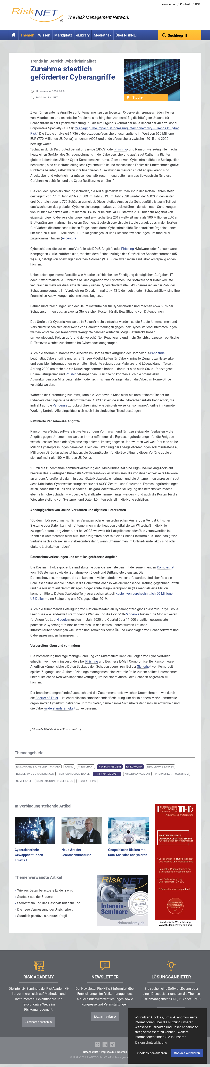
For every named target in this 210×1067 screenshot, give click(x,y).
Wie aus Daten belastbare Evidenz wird (44, 890)
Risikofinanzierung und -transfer (38, 766)
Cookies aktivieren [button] (187, 1053)
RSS (197, 4)
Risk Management (109, 766)
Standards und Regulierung (55, 781)
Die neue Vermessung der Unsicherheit (44, 909)
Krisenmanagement (137, 773)
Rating (69, 766)
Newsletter (168, 4)
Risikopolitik (134, 766)
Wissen (44, 35)
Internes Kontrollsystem (171, 773)
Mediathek (102, 35)
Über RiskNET (126, 35)
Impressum (107, 1051)
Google (62, 620)
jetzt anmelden (103, 1016)
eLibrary (83, 35)
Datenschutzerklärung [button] (151, 1042)
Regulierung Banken (160, 766)
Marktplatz (63, 35)
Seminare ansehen (37, 1022)
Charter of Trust (46, 698)
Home (13, 35)
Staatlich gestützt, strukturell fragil (41, 916)
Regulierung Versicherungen (35, 773)
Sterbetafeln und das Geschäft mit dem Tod (47, 903)
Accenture (69, 238)
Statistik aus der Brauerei (34, 897)
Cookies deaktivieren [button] (152, 1053)
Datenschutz (90, 1051)
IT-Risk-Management (107, 773)
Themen (27, 35)
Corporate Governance (74, 773)
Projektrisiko (87, 781)
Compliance (24, 781)
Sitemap (122, 1051)
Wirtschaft (86, 766)
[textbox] (180, 35)
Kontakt (185, 4)
